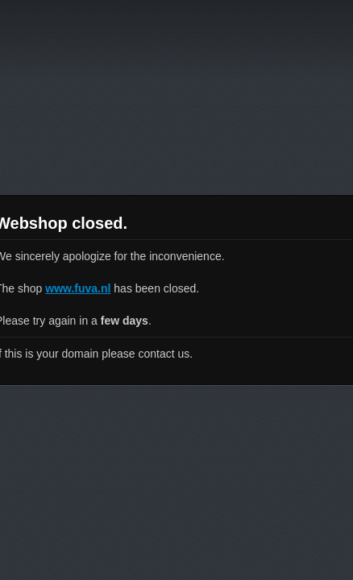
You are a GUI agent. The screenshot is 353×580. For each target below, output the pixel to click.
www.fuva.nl (77, 288)
